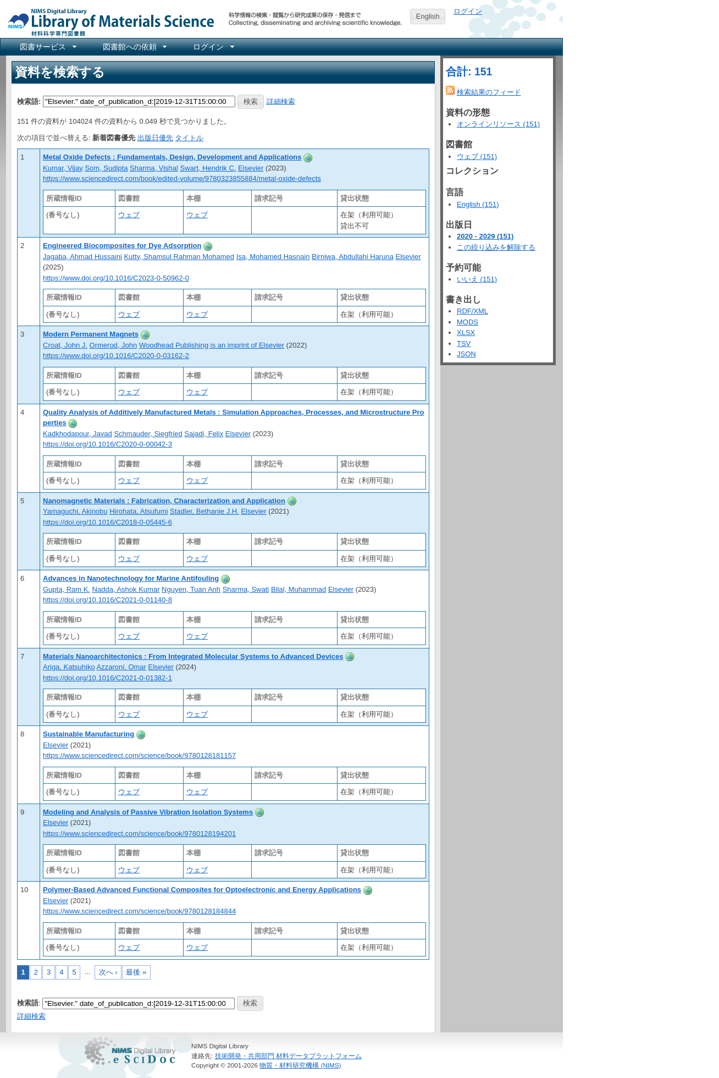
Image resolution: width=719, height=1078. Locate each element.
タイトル (189, 138)
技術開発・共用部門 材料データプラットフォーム (288, 1055)
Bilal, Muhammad (298, 589)
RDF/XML (472, 311)
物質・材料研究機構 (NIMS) (300, 1065)
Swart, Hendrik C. (208, 168)
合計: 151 (469, 71)
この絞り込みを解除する (496, 247)
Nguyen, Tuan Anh (191, 589)
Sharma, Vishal (154, 168)
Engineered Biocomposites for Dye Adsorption (122, 245)
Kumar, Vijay (63, 168)
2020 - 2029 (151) (485, 236)
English (428, 16)
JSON (466, 354)
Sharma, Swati (246, 589)
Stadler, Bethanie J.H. (204, 511)
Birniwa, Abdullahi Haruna (353, 256)
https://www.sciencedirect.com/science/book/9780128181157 (139, 755)
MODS (467, 322)
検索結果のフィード (489, 92)
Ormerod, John (113, 345)
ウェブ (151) (477, 156)
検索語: (29, 101)
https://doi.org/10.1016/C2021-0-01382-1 (107, 678)
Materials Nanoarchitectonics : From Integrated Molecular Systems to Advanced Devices (193, 656)
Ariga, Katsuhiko (69, 667)
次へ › (108, 972)
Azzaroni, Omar (121, 667)
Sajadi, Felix (203, 434)
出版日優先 (155, 138)
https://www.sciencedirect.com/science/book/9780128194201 (139, 833)
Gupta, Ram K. (66, 589)
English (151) (478, 204)
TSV (464, 343)
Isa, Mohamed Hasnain (273, 256)
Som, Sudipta (106, 168)
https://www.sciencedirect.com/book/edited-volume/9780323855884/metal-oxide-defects (182, 178)
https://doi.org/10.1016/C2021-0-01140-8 (107, 600)
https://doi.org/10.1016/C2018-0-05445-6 (107, 522)
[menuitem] (47, 46)
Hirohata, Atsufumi (138, 511)
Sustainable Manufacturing (88, 734)
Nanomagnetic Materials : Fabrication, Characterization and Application (164, 501)
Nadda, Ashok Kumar (126, 589)
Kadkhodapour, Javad (77, 434)
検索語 (27, 1003)
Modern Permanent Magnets (91, 334)
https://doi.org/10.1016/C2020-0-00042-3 (107, 444)
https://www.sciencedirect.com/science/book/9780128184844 (139, 911)
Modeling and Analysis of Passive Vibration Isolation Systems (148, 812)
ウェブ (129, 215)
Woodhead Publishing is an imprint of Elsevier (211, 345)
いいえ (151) (477, 279)
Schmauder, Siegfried (148, 434)
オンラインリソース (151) (498, 124)
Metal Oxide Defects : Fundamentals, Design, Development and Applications (172, 157)
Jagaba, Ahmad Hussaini (82, 256)
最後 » (136, 972)
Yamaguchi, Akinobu (75, 511)
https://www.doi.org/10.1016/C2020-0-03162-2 (116, 355)
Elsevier (250, 168)
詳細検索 (281, 101)
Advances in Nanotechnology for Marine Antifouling (131, 578)
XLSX (466, 332)
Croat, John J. (65, 345)
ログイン (467, 11)
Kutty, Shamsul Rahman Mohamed (179, 256)
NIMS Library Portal (107, 22)
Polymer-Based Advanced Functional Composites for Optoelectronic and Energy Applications (202, 890)
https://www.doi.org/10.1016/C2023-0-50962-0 (116, 278)
